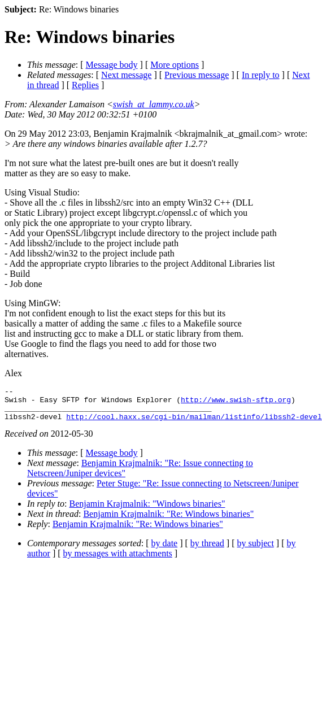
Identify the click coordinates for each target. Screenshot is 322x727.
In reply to (261, 75)
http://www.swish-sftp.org (236, 403)
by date (164, 550)
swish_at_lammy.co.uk (153, 104)
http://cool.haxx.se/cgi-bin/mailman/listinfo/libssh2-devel (193, 423)
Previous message (196, 75)
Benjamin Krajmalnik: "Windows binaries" (147, 510)
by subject (255, 550)
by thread (207, 550)
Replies (85, 85)
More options (174, 64)
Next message (126, 75)
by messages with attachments (117, 560)
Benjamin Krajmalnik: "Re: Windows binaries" (168, 520)
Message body (112, 64)
